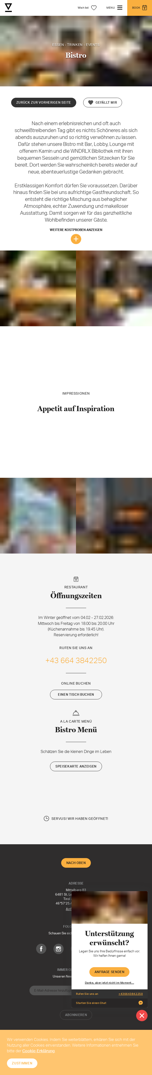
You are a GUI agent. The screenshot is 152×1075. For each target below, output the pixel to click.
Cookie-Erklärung (38, 1050)
